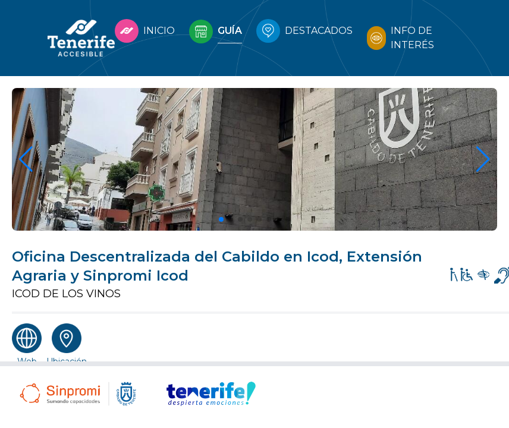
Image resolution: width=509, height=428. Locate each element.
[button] (221, 219)
